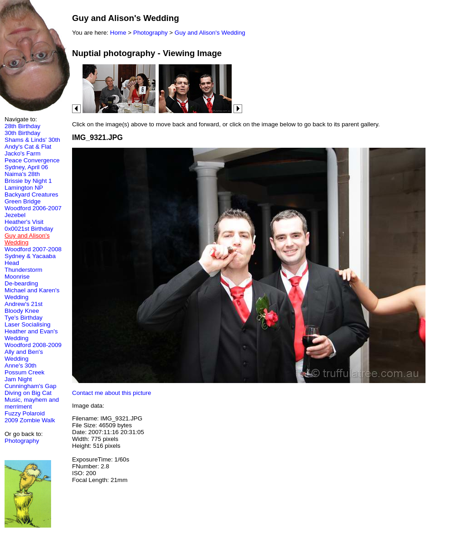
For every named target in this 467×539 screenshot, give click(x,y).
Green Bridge (23, 201)
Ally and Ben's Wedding (24, 355)
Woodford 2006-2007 (33, 208)
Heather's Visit (24, 221)
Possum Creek (24, 372)
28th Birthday (23, 126)
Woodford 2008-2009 (33, 345)
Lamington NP (24, 187)
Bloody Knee (22, 310)
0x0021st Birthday (29, 228)
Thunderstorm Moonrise (23, 273)
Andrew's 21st (23, 304)
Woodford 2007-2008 (33, 249)
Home (118, 32)
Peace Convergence (32, 160)
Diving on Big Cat (28, 392)
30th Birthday (23, 133)
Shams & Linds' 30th (32, 139)
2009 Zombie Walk (30, 420)
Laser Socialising (28, 324)
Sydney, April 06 (26, 167)
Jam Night (18, 379)
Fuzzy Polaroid (25, 413)
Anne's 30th (20, 365)
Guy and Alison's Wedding (210, 32)
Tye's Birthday (23, 317)
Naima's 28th (22, 174)
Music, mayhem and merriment (32, 403)
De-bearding (21, 283)
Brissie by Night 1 (28, 180)
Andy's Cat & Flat (28, 146)
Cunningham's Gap (31, 386)
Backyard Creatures (31, 194)
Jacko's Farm (23, 153)
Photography (22, 440)
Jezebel (15, 215)
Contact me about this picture (111, 392)
